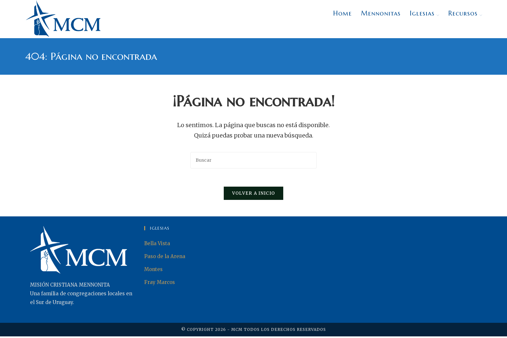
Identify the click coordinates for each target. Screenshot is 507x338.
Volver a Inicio (253, 195)
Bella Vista (157, 245)
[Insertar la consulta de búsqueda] (253, 160)
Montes (153, 271)
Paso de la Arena (164, 258)
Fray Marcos (159, 284)
